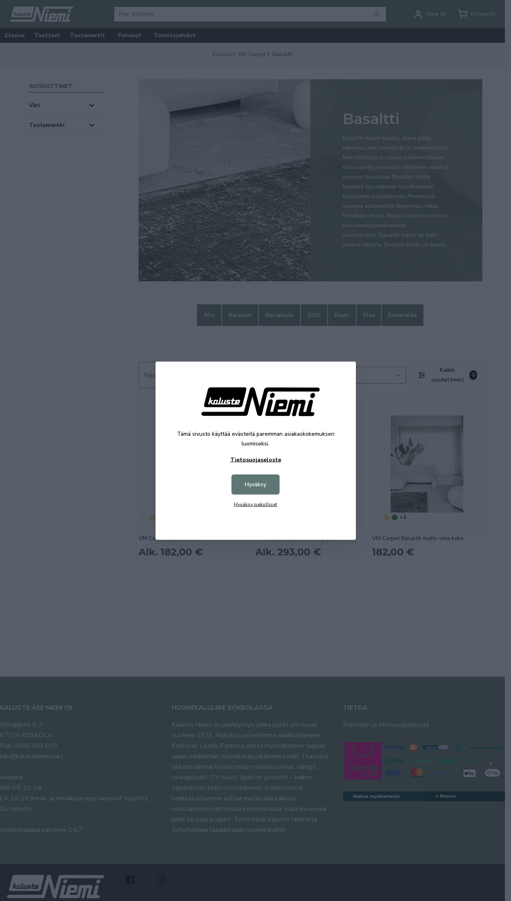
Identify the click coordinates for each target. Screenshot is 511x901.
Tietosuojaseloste (255, 459)
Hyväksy (255, 484)
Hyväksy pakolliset (255, 504)
